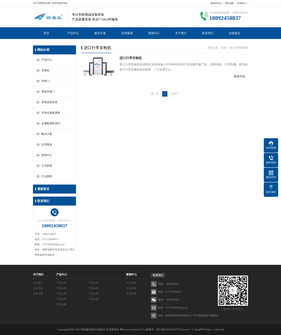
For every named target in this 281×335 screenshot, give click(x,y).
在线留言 (234, 33)
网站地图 (229, 3)
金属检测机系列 (50, 123)
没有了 (174, 94)
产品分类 (61, 283)
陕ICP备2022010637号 (168, 329)
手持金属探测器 (50, 112)
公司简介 (38, 283)
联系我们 (241, 3)
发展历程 (38, 293)
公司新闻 (46, 165)
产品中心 (73, 33)
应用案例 (127, 33)
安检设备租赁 (49, 102)
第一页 (154, 94)
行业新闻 (46, 176)
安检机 (45, 70)
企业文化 (38, 288)
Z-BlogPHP (198, 329)
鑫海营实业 (216, 3)
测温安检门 (48, 91)
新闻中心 (154, 33)
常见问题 (131, 293)
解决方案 (100, 33)
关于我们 (181, 33)
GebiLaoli (219, 329)
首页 (46, 33)
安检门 (45, 81)
